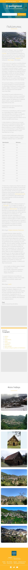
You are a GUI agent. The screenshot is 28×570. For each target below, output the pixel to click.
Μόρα (6, 341)
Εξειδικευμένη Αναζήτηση (20, 16)
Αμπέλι (9, 284)
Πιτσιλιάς (4, 53)
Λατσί (6, 338)
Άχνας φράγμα (8, 346)
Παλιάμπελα (7, 343)
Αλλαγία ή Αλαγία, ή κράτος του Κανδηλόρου (15, 348)
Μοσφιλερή (18, 58)
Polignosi (10, 557)
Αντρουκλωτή (8, 339)
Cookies (3, 561)
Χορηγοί (20, 1)
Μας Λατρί (6, 205)
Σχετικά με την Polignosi (11, 1)
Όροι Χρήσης (9, 561)
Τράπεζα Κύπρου (17, 558)
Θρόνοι (6, 336)
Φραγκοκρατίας (13, 208)
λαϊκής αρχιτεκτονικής (20, 194)
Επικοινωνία (9, 563)
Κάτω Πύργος (11, 60)
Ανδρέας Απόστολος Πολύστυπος (16, 230)
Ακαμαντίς (7, 344)
